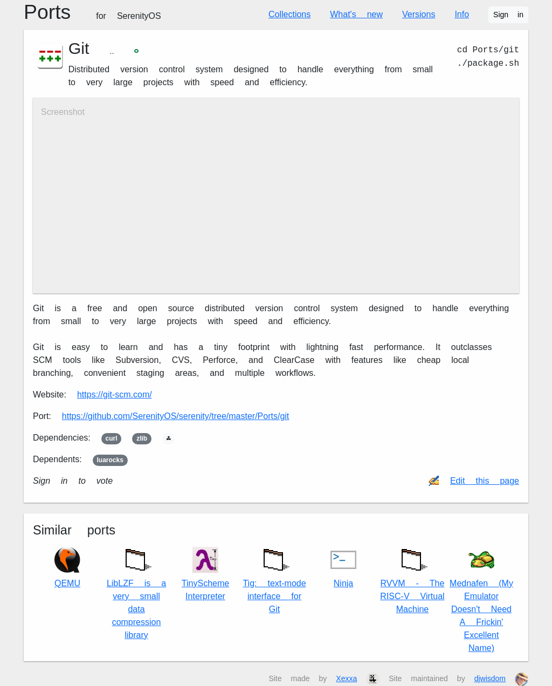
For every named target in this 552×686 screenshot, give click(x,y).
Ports (92, 12)
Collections (289, 14)
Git (78, 48)
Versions (418, 14)
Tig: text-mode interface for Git (274, 578)
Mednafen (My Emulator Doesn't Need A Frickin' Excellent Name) (481, 600)
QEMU (67, 567)
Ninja (343, 567)
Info (461, 14)
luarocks (110, 460)
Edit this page (484, 481)
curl (112, 438)
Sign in (508, 14)
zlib (141, 438)
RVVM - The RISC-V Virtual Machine (412, 578)
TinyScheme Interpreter (205, 574)
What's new (356, 14)
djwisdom (490, 678)
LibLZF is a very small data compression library (136, 591)
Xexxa (346, 678)
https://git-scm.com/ (114, 394)
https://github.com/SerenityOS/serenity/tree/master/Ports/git (175, 416)
